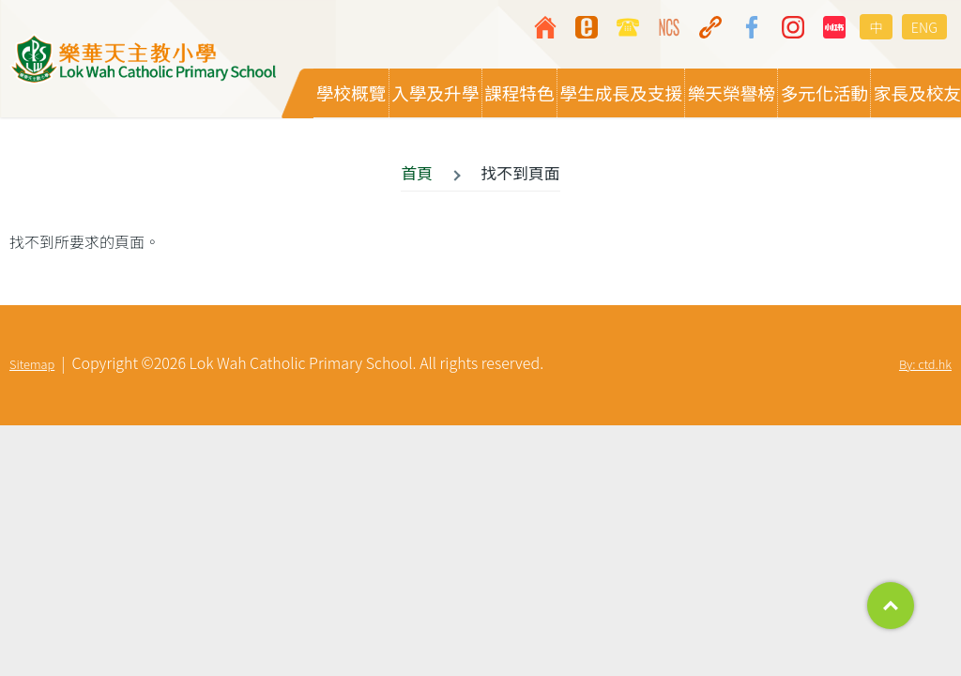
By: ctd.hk (925, 365)
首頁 (417, 173)
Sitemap (31, 365)
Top (890, 605)
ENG (924, 27)
